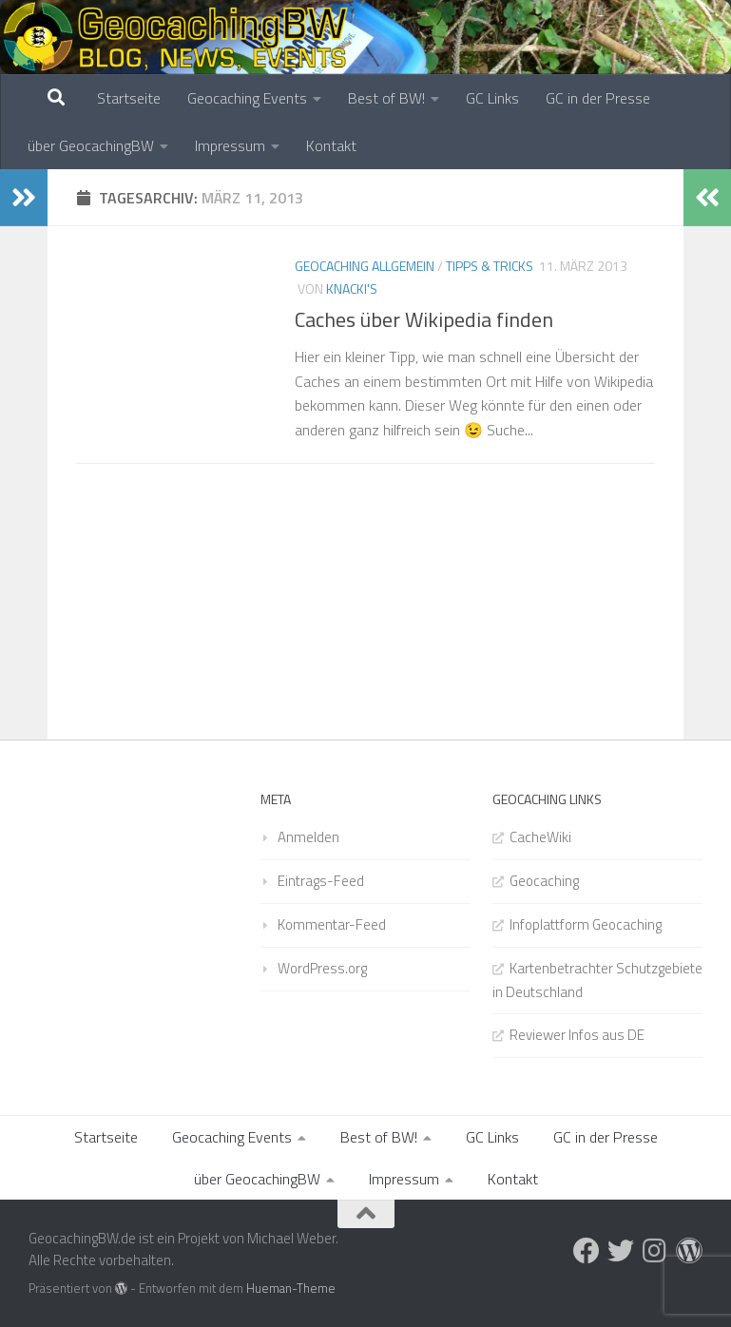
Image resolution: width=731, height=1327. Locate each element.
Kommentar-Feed (332, 924)
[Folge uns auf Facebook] (586, 1251)
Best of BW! (386, 98)
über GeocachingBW (91, 145)
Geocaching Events (247, 98)
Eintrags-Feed (321, 881)
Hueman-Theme (291, 1288)
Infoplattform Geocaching (586, 924)
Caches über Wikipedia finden (424, 319)
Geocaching (544, 881)
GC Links (492, 98)
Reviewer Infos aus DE (577, 1035)
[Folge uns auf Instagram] (655, 1251)
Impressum (230, 145)
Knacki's (351, 288)
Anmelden (308, 837)
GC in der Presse (598, 98)
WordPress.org (322, 968)
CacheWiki (540, 837)
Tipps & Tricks (489, 266)
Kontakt (331, 145)
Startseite (129, 98)
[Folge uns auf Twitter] (620, 1251)
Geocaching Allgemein (364, 266)
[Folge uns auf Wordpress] (689, 1251)
